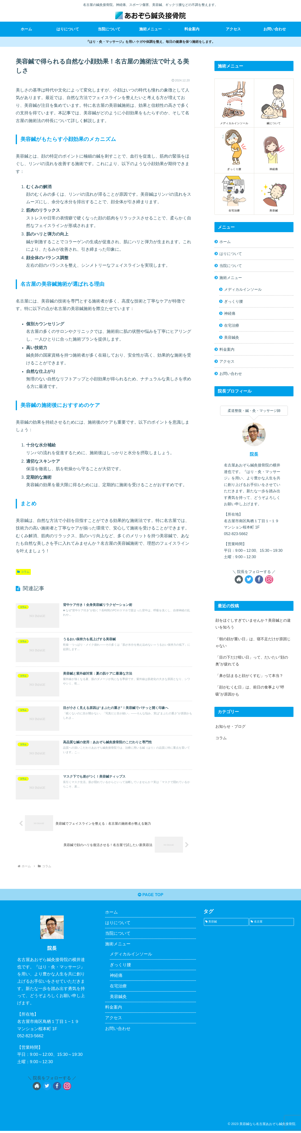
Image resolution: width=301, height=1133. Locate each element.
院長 (254, 454)
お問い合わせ (230, 373)
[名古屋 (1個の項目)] (272, 924)
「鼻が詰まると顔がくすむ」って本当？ (249, 675)
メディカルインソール (243, 289)
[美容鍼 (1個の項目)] (226, 924)
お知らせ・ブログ (230, 726)
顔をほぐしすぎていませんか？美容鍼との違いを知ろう (253, 623)
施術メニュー (230, 277)
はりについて (230, 253)
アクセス (226, 361)
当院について (230, 265)
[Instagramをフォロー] (269, 579)
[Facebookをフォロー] (259, 579)
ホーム (225, 241)
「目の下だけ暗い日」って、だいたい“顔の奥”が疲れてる (251, 660)
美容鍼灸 (231, 337)
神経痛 (229, 313)
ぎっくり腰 (233, 301)
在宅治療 (231, 325)
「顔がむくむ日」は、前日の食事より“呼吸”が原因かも (249, 690)
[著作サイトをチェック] (239, 579)
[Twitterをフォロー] (249, 579)
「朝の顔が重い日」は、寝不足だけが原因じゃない (253, 642)
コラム (23, 571)
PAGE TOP (150, 896)
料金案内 (226, 349)
